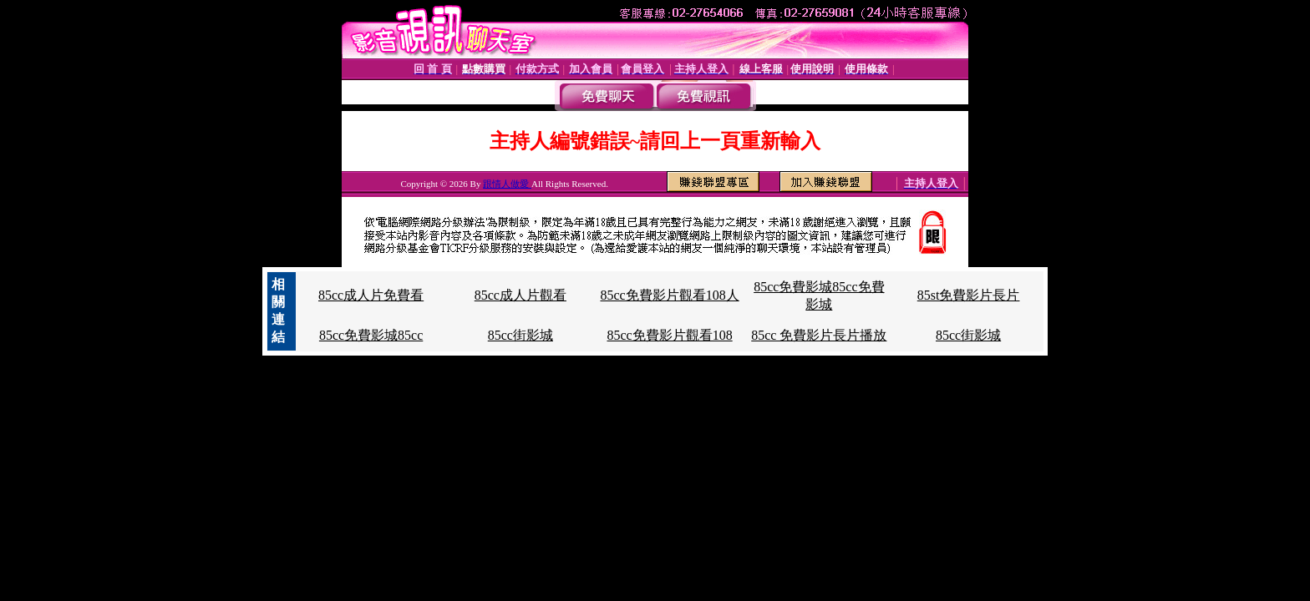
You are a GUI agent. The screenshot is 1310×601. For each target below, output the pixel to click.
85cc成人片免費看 (371, 295)
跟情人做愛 (507, 184)
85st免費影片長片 (968, 295)
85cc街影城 (520, 335)
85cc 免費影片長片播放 (818, 335)
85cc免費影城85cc (371, 335)
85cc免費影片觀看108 (669, 335)
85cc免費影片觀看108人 (669, 295)
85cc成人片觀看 (520, 295)
